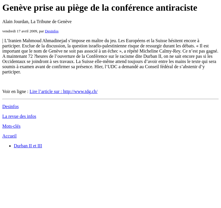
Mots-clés (11, 126)
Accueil (9, 135)
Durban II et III (28, 145)
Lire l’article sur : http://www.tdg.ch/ (64, 91)
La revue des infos (19, 116)
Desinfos (51, 31)
